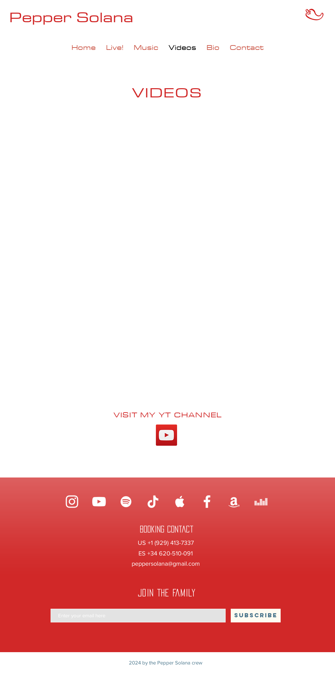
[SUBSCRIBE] (256, 615)
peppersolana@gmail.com (166, 563)
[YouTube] (166, 435)
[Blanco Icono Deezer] (261, 501)
